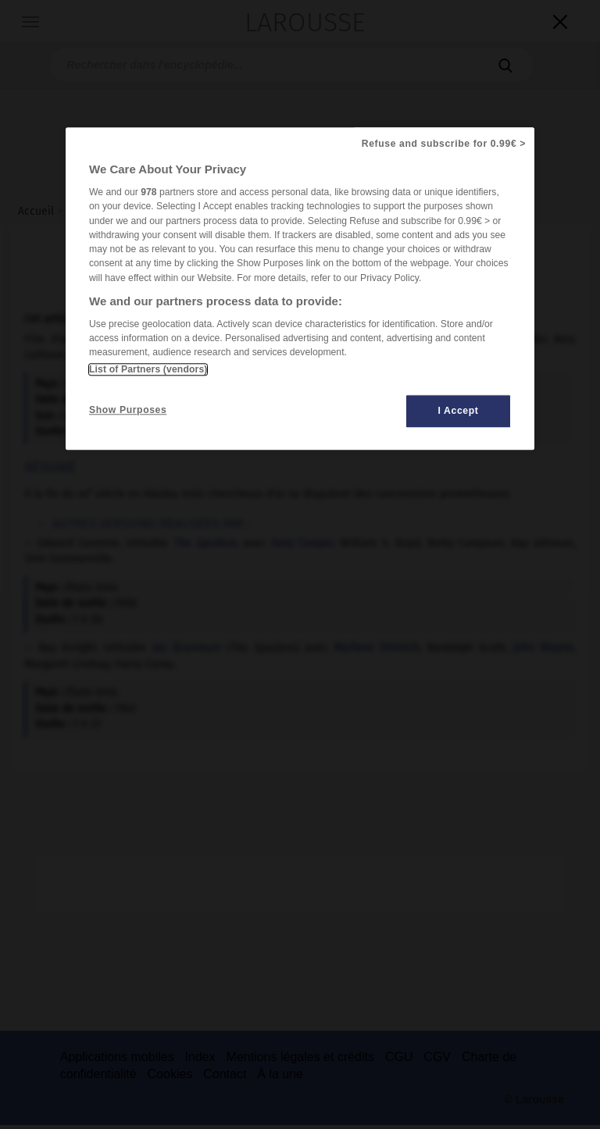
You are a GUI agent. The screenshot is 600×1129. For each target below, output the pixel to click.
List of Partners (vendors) (148, 369)
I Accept (458, 410)
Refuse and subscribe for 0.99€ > (444, 143)
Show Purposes (127, 409)
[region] (300, 288)
